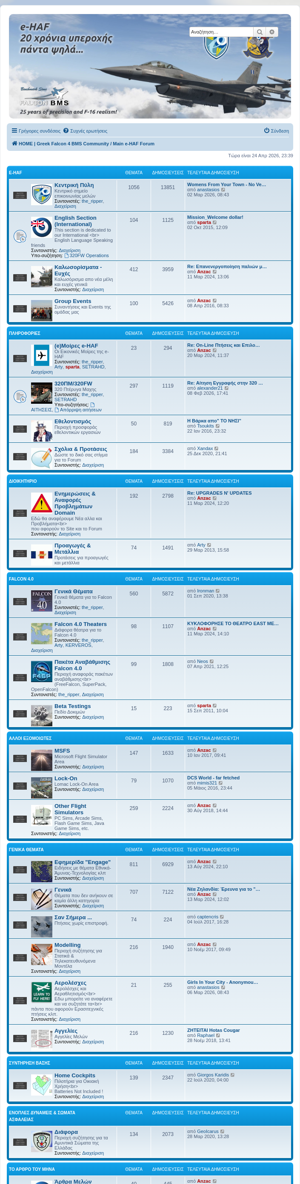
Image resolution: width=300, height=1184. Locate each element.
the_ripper (92, 201)
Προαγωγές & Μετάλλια (72, 548)
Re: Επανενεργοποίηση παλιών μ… (227, 266)
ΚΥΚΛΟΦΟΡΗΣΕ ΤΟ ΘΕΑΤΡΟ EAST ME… (233, 623)
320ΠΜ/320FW (73, 383)
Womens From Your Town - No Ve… (226, 184)
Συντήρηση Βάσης (29, 1063)
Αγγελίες (65, 1031)
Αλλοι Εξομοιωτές (30, 738)
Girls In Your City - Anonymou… (222, 982)
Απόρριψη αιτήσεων (78, 409)
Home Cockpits (74, 1075)
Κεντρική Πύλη (74, 185)
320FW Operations (86, 255)
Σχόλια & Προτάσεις (80, 449)
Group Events (72, 301)
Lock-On (65, 778)
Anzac (204, 271)
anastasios (208, 189)
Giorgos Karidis (213, 1074)
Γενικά (62, 890)
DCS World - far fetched (213, 777)
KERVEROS (78, 645)
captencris (207, 916)
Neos (202, 661)
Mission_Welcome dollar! (215, 217)
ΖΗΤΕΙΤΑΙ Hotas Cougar (213, 1030)
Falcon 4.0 (21, 579)
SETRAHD (93, 366)
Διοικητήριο (23, 481)
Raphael (205, 1035)
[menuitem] (85, 131)
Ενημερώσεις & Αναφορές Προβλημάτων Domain (75, 503)
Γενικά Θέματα (73, 591)
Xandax (205, 448)
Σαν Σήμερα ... (73, 917)
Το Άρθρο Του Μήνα (32, 1169)
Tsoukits (205, 425)
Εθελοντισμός (72, 421)
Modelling (67, 945)
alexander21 (210, 388)
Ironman (205, 590)
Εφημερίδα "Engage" (82, 862)
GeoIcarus (208, 1131)
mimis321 (207, 782)
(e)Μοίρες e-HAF (76, 346)
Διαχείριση (65, 206)
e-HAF (15, 172)
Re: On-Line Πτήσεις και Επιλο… (223, 345)
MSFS (62, 751)
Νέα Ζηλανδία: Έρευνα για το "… (223, 889)
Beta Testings (72, 706)
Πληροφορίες (24, 333)
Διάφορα (66, 1132)
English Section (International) (75, 221)
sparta (204, 222)
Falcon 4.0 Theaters (80, 624)
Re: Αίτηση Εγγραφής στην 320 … (225, 382)
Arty (58, 366)
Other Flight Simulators (70, 809)
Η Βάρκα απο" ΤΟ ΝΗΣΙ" (214, 420)
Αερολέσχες (70, 983)
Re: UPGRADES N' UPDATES (219, 493)
